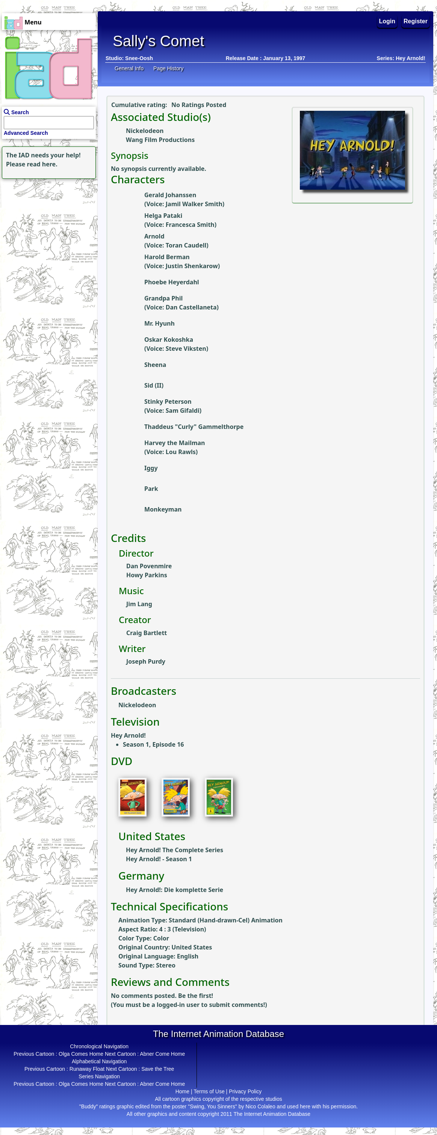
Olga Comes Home (81, 1054)
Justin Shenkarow (192, 266)
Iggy (151, 468)
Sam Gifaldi (183, 410)
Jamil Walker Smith (194, 204)
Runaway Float (87, 1069)
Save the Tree (157, 1069)
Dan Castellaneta (191, 307)
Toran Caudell (186, 245)
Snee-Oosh (139, 58)
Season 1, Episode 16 (153, 744)
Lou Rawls (181, 452)
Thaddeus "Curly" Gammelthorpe (193, 427)
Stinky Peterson (168, 401)
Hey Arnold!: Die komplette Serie (174, 890)
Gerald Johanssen (170, 195)
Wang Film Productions (160, 140)
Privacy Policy (245, 1091)
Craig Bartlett (146, 633)
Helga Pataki (163, 215)
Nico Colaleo (260, 1106)
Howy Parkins (146, 575)
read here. (42, 164)
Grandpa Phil (163, 298)
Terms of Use (209, 1091)
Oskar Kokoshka (168, 339)
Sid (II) (153, 385)
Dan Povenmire (149, 566)
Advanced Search (26, 133)
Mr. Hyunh (159, 323)
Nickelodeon (144, 131)
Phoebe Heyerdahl (171, 282)
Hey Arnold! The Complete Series (174, 850)
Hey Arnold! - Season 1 (159, 859)
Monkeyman (162, 509)
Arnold (154, 236)
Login (387, 21)
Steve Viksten (186, 348)
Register (416, 21)
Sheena (155, 365)
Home (182, 1091)
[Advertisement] (47, 228)
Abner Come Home (162, 1054)
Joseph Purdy (145, 661)
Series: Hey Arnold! (401, 58)
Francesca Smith (190, 224)
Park (151, 488)
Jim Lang (139, 604)
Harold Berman (167, 257)
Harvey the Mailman (174, 443)
